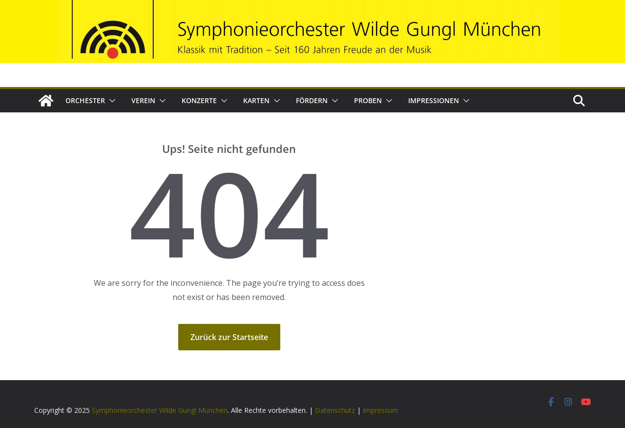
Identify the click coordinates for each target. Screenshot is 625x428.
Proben (368, 100)
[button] (110, 100)
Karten (256, 100)
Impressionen (433, 100)
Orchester (85, 100)
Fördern (312, 100)
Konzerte (199, 100)
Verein (143, 100)
